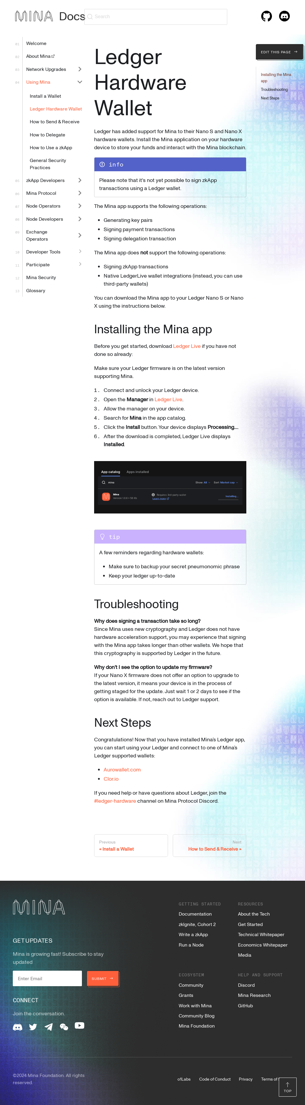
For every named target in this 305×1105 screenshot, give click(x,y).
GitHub (245, 1005)
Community (191, 985)
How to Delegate (47, 134)
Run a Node (191, 944)
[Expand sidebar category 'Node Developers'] (79, 218)
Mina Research (254, 995)
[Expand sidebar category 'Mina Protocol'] (79, 193)
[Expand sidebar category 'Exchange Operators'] (79, 235)
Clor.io (111, 778)
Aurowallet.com (122, 769)
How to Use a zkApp (51, 147)
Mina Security (41, 277)
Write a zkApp (193, 934)
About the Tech (254, 914)
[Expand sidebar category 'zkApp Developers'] (79, 180)
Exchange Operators (37, 235)
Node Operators (43, 206)
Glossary (35, 290)
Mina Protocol (41, 193)
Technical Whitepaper (261, 934)
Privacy (246, 1079)
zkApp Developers (45, 180)
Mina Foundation (197, 1025)
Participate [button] (38, 264)
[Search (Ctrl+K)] (155, 17)
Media (244, 955)
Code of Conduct (215, 1079)
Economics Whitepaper (263, 944)
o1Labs (184, 1079)
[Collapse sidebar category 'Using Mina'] (79, 81)
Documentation (195, 914)
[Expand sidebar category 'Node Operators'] (79, 206)
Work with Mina (195, 1005)
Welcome (36, 43)
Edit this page (279, 51)
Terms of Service (276, 1079)
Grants (186, 995)
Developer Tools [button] (43, 251)
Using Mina (38, 82)
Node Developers (44, 219)
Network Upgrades (46, 69)
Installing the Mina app (276, 77)
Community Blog (196, 1015)
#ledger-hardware (115, 800)
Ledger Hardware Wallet (56, 108)
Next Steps (270, 98)
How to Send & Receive (55, 121)
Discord (246, 985)
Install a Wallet (45, 96)
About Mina (40, 56)
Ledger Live (187, 345)
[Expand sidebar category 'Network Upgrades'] (79, 69)
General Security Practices (48, 164)
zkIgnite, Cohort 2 (197, 924)
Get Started (250, 924)
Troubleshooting (274, 89)
